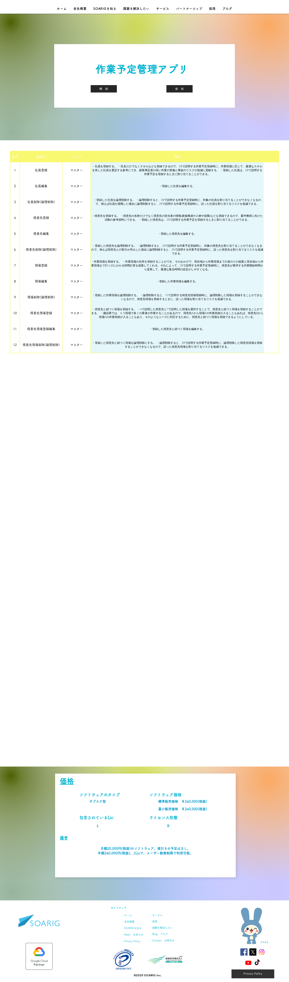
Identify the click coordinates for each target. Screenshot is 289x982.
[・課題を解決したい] (164, 928)
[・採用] (166, 921)
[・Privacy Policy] (134, 941)
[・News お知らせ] (135, 934)
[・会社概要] (133, 921)
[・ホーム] (130, 915)
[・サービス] (163, 915)
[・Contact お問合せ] (164, 940)
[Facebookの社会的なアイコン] (244, 952)
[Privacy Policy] (252, 973)
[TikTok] (257, 962)
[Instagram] (261, 952)
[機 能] (104, 88)
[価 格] (179, 88)
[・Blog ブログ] (164, 934)
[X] (252, 952)
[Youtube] (248, 962)
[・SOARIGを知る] (133, 928)
